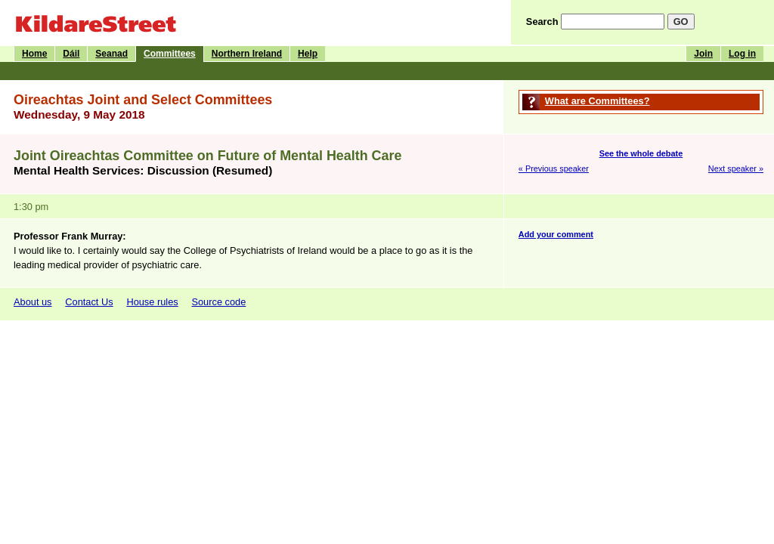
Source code (218, 302)
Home (34, 53)
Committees (170, 53)
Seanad (111, 53)
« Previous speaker (554, 168)
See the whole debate (641, 153)
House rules (152, 302)
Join (703, 53)
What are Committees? (597, 101)
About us (33, 302)
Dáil (71, 53)
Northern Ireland (247, 53)
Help (307, 53)
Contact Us (89, 302)
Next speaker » (735, 168)
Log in (742, 53)
